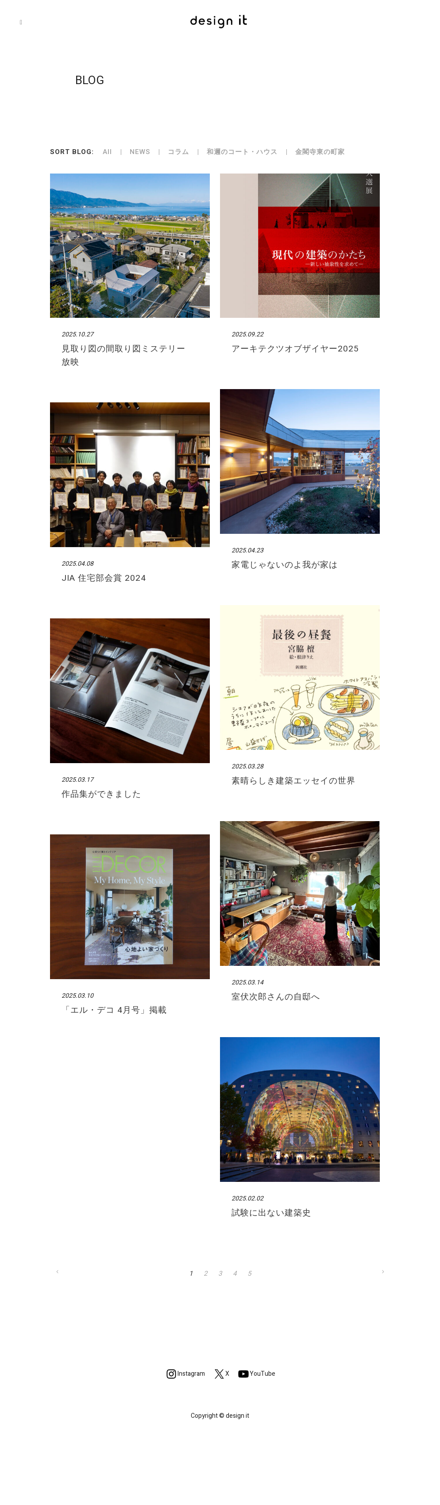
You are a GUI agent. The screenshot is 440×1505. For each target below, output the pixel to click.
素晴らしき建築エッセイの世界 (293, 781)
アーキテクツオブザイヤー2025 (295, 349)
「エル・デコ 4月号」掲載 (114, 1010)
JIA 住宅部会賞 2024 (104, 578)
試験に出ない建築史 (271, 1213)
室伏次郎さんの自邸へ (276, 997)
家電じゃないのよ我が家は (285, 565)
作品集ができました (101, 794)
